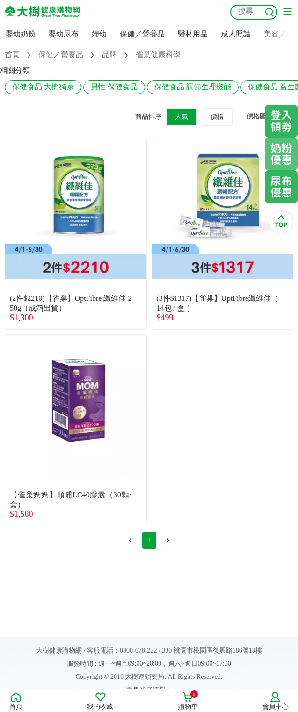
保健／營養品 (142, 34)
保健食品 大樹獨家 (43, 87)
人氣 (181, 116)
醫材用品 (193, 34)
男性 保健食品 (114, 87)
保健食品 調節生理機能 (192, 87)
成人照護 (236, 34)
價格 (217, 116)
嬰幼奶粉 (21, 34)
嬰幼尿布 (64, 34)
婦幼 (99, 34)
